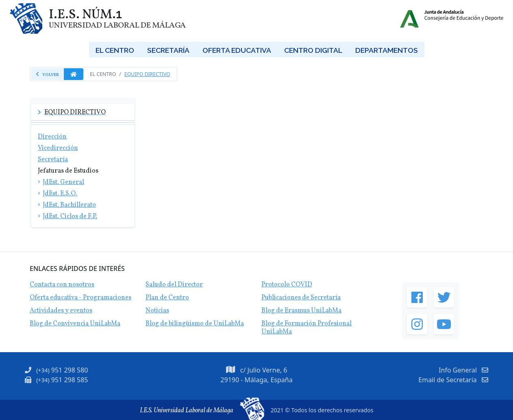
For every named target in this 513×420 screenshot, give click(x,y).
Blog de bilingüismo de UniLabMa (195, 324)
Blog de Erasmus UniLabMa (301, 311)
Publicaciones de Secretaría (301, 298)
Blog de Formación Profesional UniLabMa (306, 328)
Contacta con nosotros (62, 285)
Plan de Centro (167, 298)
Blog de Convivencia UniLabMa (75, 324)
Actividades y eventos (61, 311)
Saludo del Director (174, 285)
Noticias (157, 311)
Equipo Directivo (147, 74)
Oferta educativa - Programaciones (80, 298)
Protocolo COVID (286, 285)
